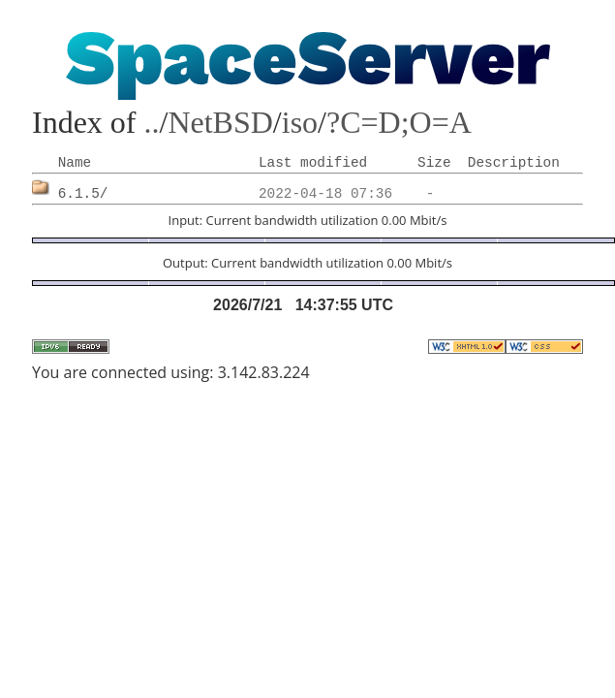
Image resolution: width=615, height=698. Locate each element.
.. (152, 122)
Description (514, 163)
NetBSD (220, 122)
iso (300, 122)
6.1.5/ (83, 194)
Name (75, 163)
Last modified (313, 163)
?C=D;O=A (399, 122)
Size (434, 163)
